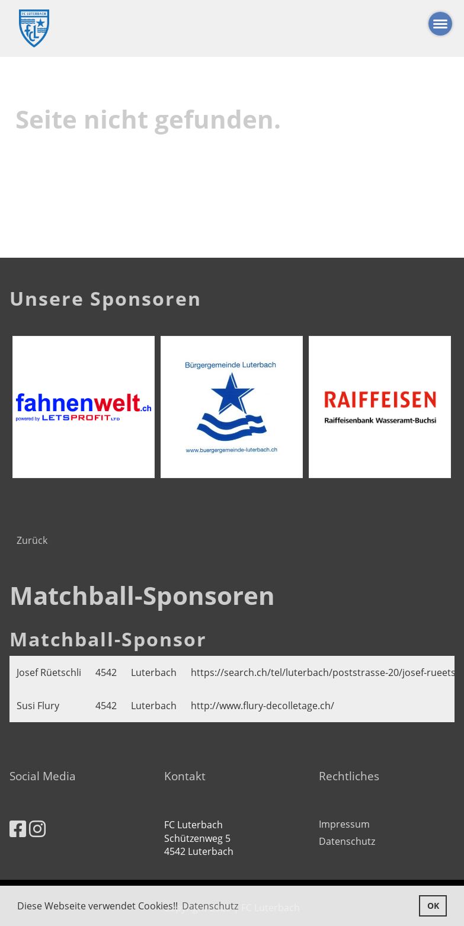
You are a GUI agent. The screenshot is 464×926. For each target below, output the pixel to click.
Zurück (32, 540)
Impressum (344, 824)
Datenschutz (347, 841)
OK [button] (433, 905)
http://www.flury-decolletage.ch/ (262, 705)
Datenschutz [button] (210, 905)
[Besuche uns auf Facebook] (17, 828)
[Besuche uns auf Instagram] (37, 828)
